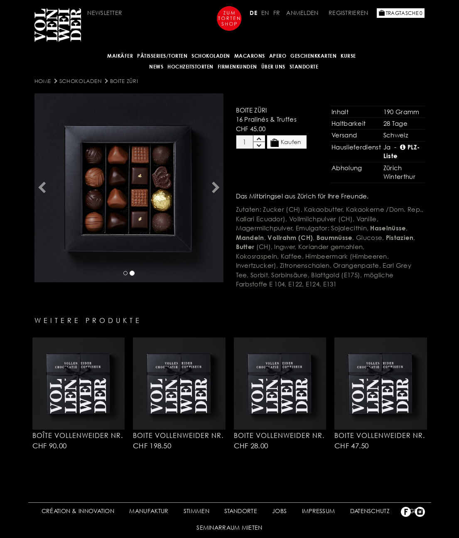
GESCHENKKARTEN (313, 56)
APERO (278, 56)
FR (276, 12)
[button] (41, 187)
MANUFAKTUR (148, 510)
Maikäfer (120, 56)
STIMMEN (196, 510)
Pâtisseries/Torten (162, 56)
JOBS (279, 510)
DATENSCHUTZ (370, 510)
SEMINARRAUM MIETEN (229, 527)
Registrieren (348, 12)
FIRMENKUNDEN (237, 67)
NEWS (156, 67)
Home (42, 81)
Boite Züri (124, 81)
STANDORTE (240, 510)
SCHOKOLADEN (210, 56)
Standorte (304, 67)
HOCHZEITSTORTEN (190, 67)
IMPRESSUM (318, 510)
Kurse (348, 56)
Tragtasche (401, 13)
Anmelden (302, 12)
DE (253, 12)
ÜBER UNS (273, 67)
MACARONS (249, 56)
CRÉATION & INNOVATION (78, 510)
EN (265, 12)
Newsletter (104, 12)
